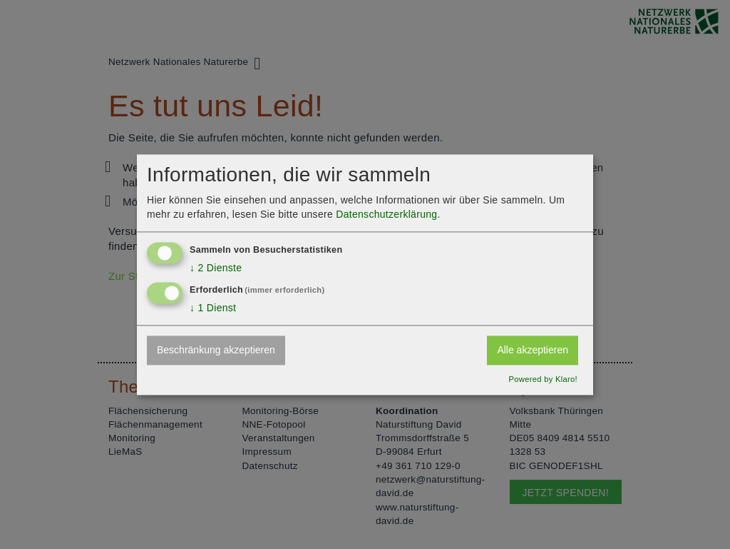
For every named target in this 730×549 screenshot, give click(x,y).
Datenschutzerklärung (386, 214)
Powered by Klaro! (542, 379)
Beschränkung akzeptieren (216, 350)
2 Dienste (216, 267)
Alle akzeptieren (532, 350)
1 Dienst (213, 307)
